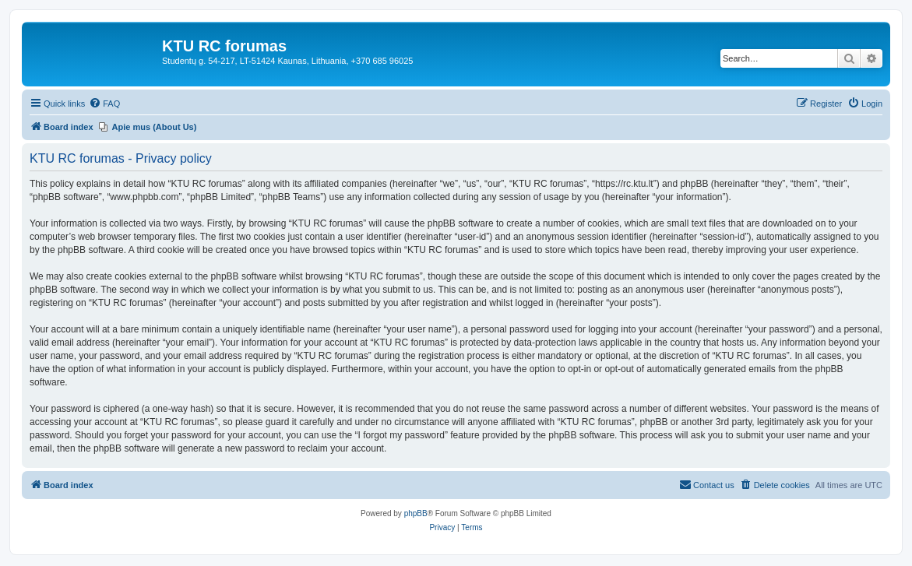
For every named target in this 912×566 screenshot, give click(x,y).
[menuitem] (104, 103)
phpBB (416, 513)
